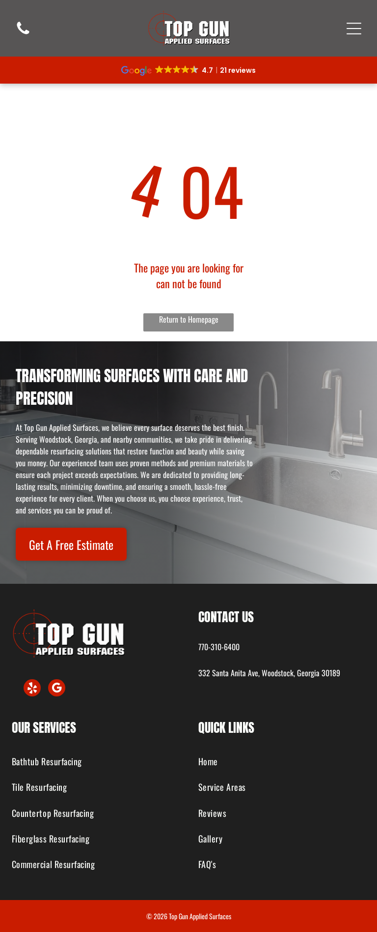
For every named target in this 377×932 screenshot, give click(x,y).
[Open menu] (354, 28)
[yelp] (32, 689)
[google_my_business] (56, 689)
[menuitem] (95, 762)
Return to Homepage (188, 319)
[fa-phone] (23, 33)
